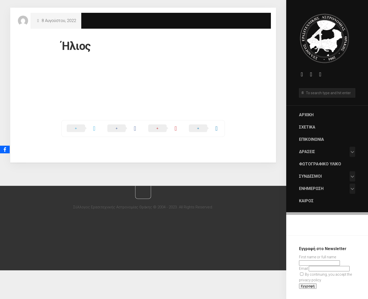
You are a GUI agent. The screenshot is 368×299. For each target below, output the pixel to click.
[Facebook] (5, 149)
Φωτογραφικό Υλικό (320, 164)
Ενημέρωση (311, 188)
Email (303, 268)
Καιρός (306, 200)
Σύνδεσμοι (310, 176)
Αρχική (306, 114)
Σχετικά (307, 127)
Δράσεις (307, 151)
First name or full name (317, 257)
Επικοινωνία (311, 139)
